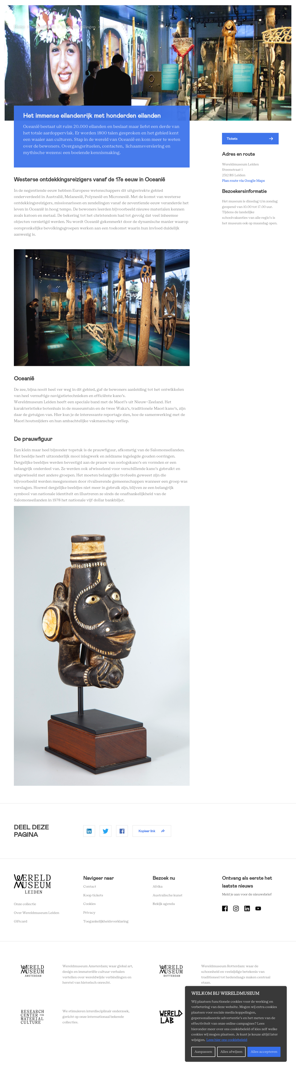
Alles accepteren (264, 1051)
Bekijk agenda (164, 905)
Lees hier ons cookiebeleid (226, 1040)
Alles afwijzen (231, 1051)
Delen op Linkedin (89, 832)
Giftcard (20, 922)
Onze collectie (25, 905)
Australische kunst (167, 896)
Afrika (158, 887)
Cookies (89, 905)
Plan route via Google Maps (244, 182)
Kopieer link (147, 832)
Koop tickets (93, 896)
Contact (89, 887)
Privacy (89, 913)
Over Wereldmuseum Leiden (36, 914)
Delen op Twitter (105, 832)
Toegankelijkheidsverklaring (106, 922)
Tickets (232, 140)
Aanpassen (203, 1051)
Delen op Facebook (122, 832)
